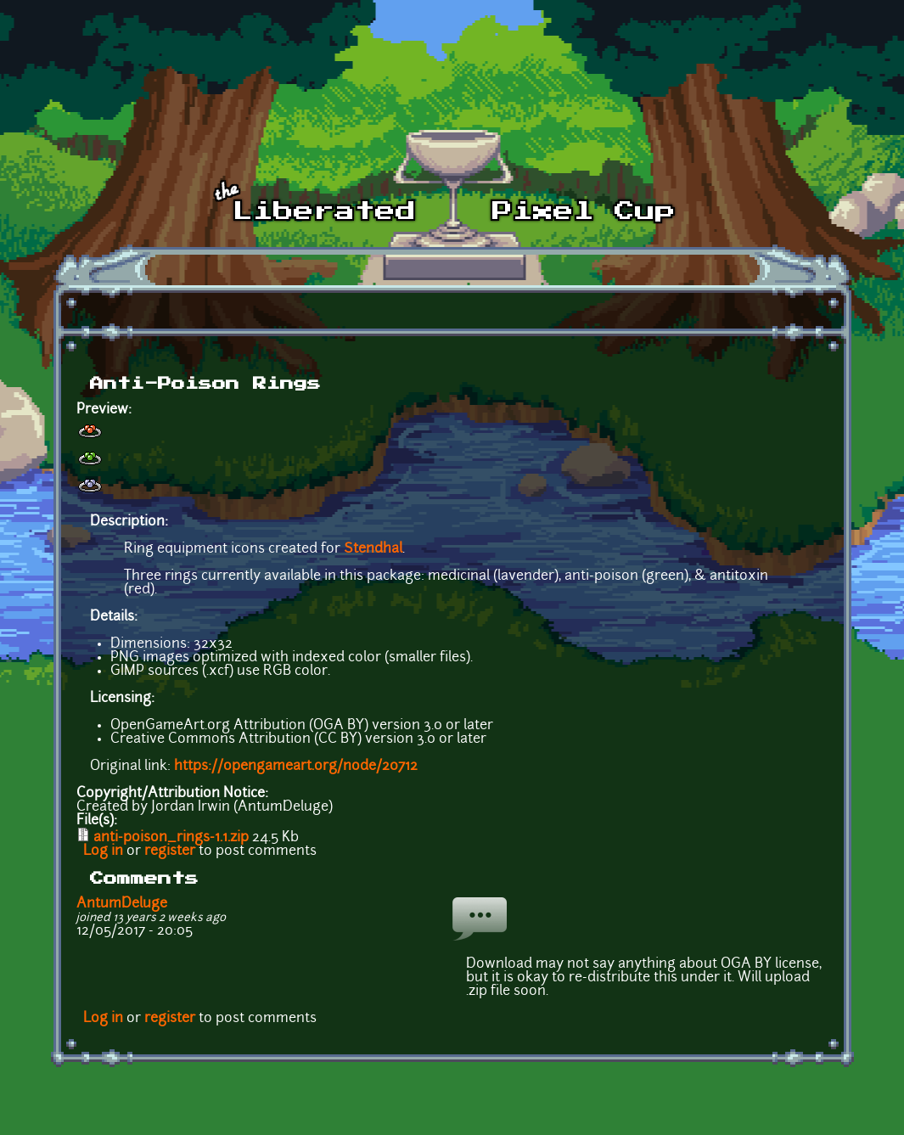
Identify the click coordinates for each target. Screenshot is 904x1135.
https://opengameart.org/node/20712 (296, 766)
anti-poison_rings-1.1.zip (171, 838)
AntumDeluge (121, 904)
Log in (103, 851)
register (169, 851)
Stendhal (373, 549)
